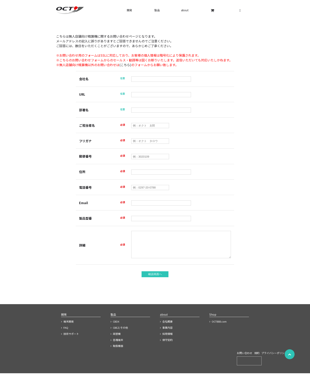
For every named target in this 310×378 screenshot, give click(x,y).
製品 (157, 10)
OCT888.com (218, 326)
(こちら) (125, 64)
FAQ (64, 332)
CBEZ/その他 (119, 332)
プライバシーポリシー (274, 358)
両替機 (116, 338)
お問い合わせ (244, 358)
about (185, 10)
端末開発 (67, 326)
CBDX (115, 326)
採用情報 (166, 338)
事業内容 (166, 332)
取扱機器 (117, 350)
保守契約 (166, 345)
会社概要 (166, 326)
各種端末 (117, 345)
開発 (129, 10)
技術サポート (70, 338)
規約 (256, 358)
